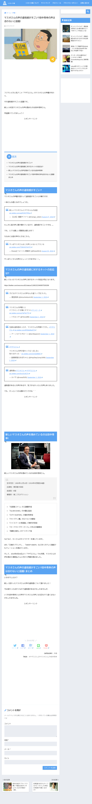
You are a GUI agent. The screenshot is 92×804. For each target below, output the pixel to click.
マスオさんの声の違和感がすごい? (20, 163)
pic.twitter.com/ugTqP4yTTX (20, 316)
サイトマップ (45, 3)
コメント (7, 726)
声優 (55, 656)
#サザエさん (14, 350)
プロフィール (56, 3)
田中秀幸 (54, 659)
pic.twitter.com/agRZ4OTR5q (20, 213)
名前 (6, 742)
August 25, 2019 (48, 254)
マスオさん (44, 659)
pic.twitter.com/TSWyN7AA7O (21, 250)
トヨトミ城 (10, 3)
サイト (6, 761)
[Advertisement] (30, 76)
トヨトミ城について (32, 3)
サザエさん (33, 659)
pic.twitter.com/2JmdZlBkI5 (32, 356)
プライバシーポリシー (70, 3)
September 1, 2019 (41, 300)
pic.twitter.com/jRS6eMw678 (26, 333)
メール (7, 752)
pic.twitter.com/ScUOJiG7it (20, 376)
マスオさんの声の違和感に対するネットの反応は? (26, 166)
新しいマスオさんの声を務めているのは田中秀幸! (26, 170)
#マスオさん (21, 373)
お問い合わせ (84, 3)
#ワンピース (36, 313)
